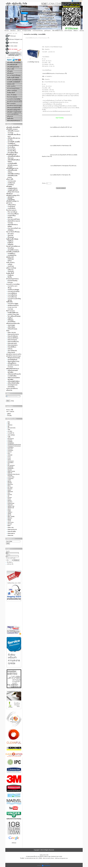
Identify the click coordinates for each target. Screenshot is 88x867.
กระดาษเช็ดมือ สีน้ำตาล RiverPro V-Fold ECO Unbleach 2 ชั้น (60, 136)
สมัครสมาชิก (10, 564)
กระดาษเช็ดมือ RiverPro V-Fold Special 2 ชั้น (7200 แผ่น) (59, 165)
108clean (14, 842)
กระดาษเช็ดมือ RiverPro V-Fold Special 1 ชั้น (56, 174)
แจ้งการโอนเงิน (68, 30)
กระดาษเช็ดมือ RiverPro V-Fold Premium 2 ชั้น (56, 145)
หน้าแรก (7, 30)
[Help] (12, 400)
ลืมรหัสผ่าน (10, 562)
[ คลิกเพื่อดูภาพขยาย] (33, 62)
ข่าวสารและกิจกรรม (38, 30)
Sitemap (82, 30)
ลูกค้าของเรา (47, 30)
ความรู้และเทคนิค (26, 30)
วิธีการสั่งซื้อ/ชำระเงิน (57, 30)
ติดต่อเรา (76, 30)
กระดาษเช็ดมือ (41, 34)
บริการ (19, 30)
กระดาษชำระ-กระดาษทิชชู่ (30, 34)
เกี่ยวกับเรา (13, 30)
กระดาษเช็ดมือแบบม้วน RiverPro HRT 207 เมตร (57, 127)
